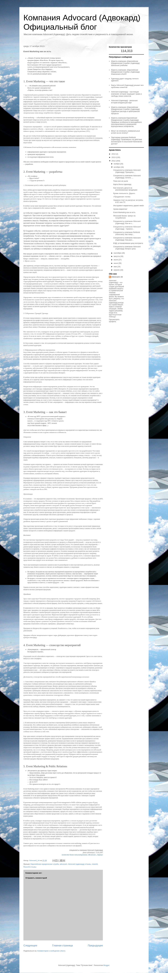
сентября (118, 253)
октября (117, 167)
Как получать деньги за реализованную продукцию (125, 189)
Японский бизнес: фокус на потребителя (124, 217)
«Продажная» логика (121, 197)
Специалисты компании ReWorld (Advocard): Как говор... (126, 233)
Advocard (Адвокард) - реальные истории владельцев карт (124, 101)
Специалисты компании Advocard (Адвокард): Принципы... (126, 171)
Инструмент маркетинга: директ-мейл (128, 206)
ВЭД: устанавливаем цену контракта (128, 243)
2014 (114, 154)
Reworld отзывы (29, 867)
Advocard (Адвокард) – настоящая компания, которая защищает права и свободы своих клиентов (126, 94)
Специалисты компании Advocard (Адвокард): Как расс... (126, 239)
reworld (95, 864)
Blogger (106, 965)
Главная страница (62, 945)
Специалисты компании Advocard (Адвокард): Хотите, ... (126, 177)
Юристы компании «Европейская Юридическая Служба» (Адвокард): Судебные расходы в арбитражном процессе (125, 110)
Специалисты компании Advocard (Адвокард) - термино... (126, 228)
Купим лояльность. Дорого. (124, 193)
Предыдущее (95, 945)
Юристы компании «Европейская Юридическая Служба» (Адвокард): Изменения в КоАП (125, 72)
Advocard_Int (117, 277)
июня (116, 263)
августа (117, 256)
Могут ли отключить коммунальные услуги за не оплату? (125, 132)
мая (115, 267)
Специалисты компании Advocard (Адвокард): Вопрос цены (126, 248)
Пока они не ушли (120, 181)
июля (116, 260)
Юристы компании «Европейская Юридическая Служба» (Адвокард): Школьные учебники (125, 63)
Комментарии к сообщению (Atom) (51, 951)
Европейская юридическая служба (45, 864)
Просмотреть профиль (114, 320)
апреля (117, 270)
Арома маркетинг (120, 209)
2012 (114, 161)
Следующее (30, 945)
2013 (114, 157)
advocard (63, 864)
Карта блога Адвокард (122, 184)
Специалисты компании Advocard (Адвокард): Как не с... (126, 222)
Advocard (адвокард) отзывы (79, 864)
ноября (117, 164)
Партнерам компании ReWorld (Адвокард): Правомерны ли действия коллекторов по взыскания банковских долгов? (126, 140)
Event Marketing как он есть (124, 212)
